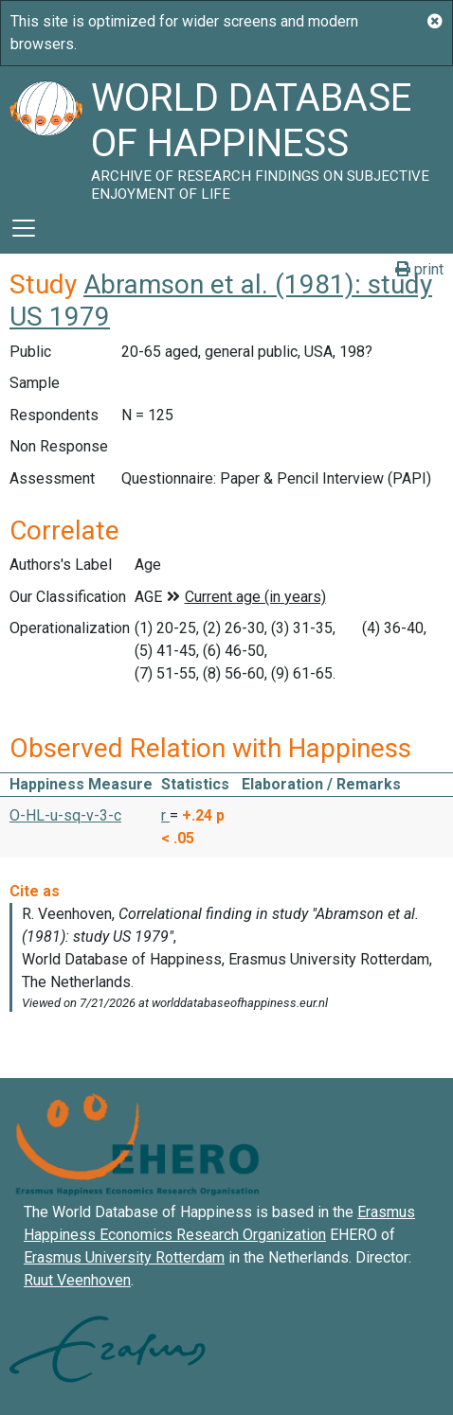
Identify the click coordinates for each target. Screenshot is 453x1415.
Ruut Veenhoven (77, 1280)
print (419, 269)
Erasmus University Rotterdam (124, 1257)
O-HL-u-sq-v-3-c (65, 815)
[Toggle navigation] (23, 228)
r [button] (165, 815)
